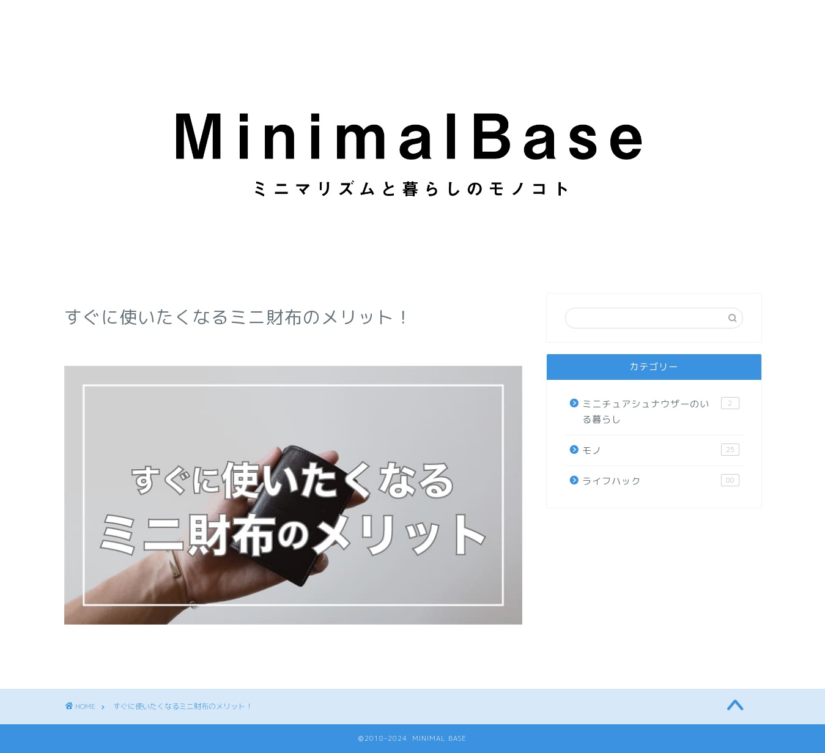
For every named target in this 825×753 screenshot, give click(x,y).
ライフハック (660, 481)
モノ (660, 450)
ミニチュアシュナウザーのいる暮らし (660, 411)
